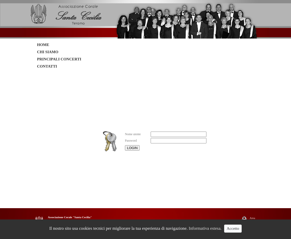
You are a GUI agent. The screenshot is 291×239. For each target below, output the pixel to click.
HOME (43, 45)
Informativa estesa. (205, 228)
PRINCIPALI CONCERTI (59, 59)
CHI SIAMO (47, 52)
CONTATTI (47, 66)
